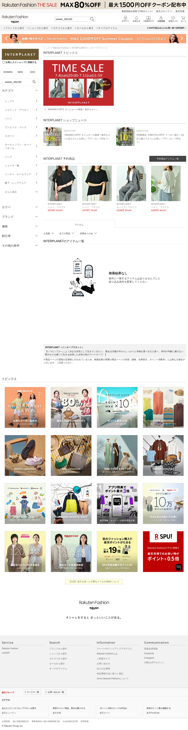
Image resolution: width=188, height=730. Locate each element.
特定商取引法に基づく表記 (110, 673)
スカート (21, 136)
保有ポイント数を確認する (159, 708)
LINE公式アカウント (154, 662)
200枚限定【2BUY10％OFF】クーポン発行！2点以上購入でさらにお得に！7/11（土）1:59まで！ (160, 138)
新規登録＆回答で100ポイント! (137, 11)
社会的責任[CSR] (70, 721)
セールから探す (57, 663)
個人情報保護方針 (21, 721)
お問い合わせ (103, 663)
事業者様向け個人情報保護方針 (46, 721)
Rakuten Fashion (61, 48)
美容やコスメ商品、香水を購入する (69, 708)
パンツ (21, 118)
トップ (46, 48)
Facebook (149, 653)
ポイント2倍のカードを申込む (113, 708)
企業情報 (6, 721)
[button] (63, 191)
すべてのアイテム (58, 668)
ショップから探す (58, 653)
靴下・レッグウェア (21, 183)
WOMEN (8, 72)
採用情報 (85, 721)
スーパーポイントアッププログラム (114, 648)
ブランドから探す (58, 648)
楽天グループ (162, 11)
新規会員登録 (151, 648)
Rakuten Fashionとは (107, 653)
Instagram (149, 658)
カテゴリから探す (58, 658)
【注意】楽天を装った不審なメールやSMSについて (94, 581)
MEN (20, 72)
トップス (21, 101)
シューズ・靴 (21, 165)
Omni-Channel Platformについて (113, 678)
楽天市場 (179, 11)
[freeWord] (20, 82)
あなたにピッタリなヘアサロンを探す (19, 708)
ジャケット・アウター (21, 110)
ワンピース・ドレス (21, 127)
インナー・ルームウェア (21, 174)
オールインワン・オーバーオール (21, 146)
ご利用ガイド (103, 658)
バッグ (21, 157)
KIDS (32, 72)
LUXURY (6, 653)
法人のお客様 (103, 668)
